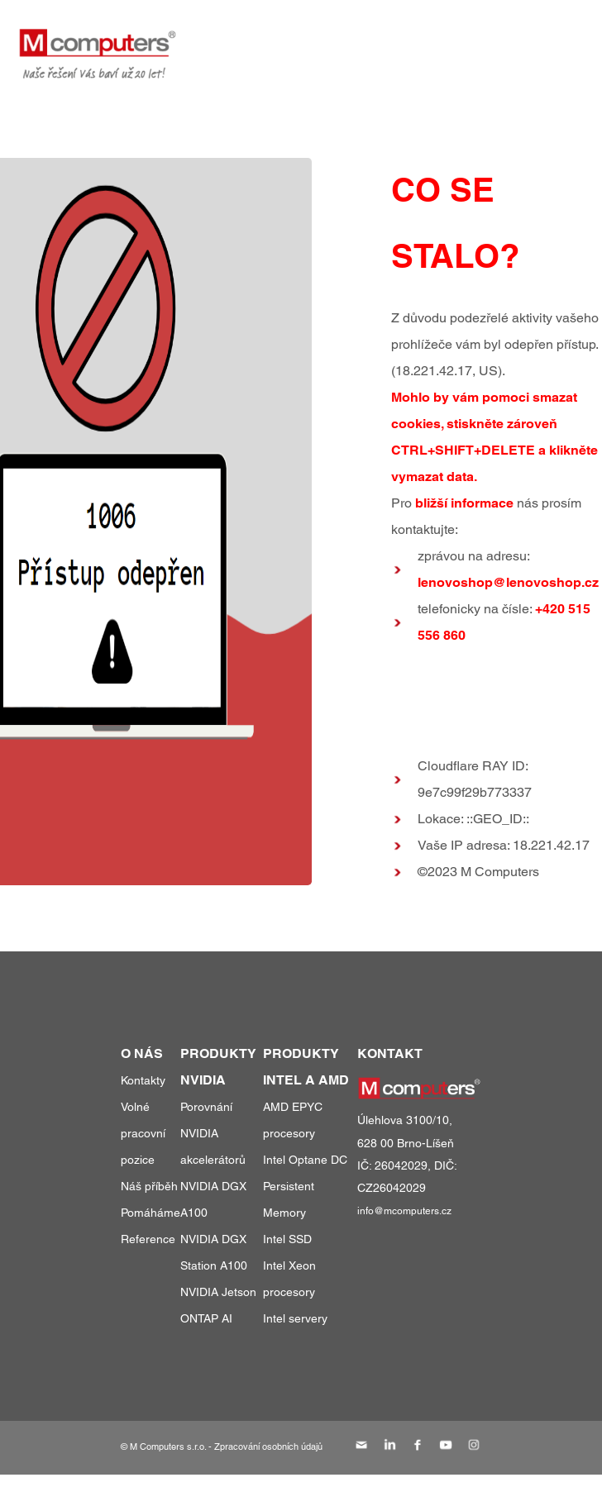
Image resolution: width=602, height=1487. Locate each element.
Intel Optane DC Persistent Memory (305, 1186)
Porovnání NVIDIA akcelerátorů (213, 1133)
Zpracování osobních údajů (268, 1446)
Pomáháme (150, 1212)
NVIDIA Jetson (218, 1292)
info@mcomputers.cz (404, 1211)
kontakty (553, 40)
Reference (148, 1239)
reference (408, 40)
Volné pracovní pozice (143, 1133)
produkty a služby (280, 40)
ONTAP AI (206, 1318)
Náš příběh (149, 1186)
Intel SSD (287, 1239)
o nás (483, 40)
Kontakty (143, 1080)
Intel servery (295, 1318)
